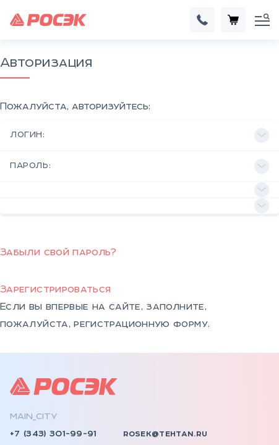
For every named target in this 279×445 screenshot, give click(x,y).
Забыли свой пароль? (58, 163)
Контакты (158, 392)
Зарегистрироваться (55, 200)
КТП (20, 409)
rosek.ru (31, 365)
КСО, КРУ (32, 426)
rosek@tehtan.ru (165, 345)
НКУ (19, 392)
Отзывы (152, 409)
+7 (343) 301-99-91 (53, 345)
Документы (162, 426)
